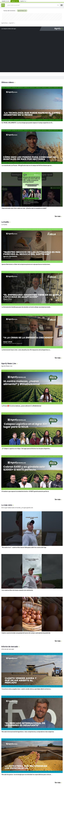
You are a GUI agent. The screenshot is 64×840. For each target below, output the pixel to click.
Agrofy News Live (22, 10)
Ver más (58, 216)
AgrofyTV (11, 23)
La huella (4, 224)
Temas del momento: (9, 10)
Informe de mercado (7, 649)
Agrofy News (4, 23)
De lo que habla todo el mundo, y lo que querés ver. (17, 508)
